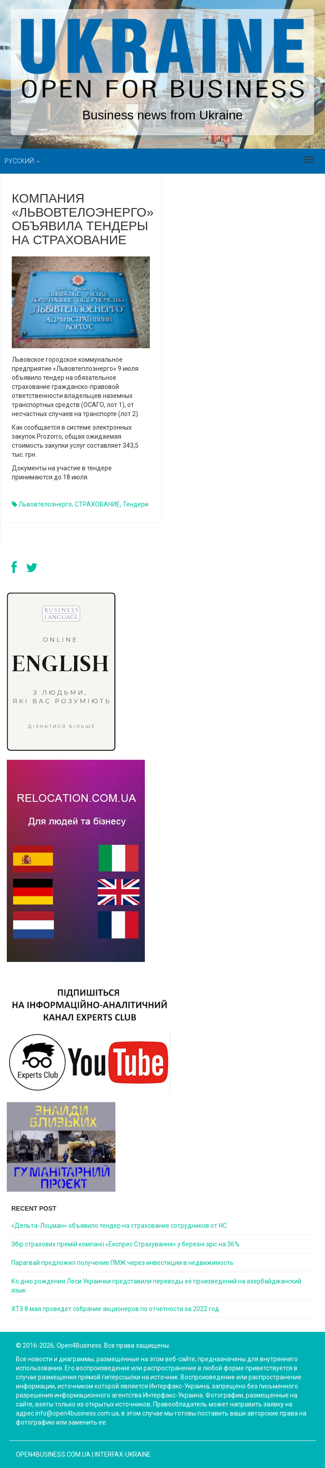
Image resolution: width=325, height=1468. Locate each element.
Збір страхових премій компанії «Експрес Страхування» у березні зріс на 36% (125, 1244)
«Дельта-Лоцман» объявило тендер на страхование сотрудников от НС (119, 1225)
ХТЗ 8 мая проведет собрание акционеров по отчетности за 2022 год (115, 1308)
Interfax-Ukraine (123, 1454)
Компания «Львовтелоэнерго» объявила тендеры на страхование (82, 219)
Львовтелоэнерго (45, 504)
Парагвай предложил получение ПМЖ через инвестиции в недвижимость (122, 1262)
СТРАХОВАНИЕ (97, 504)
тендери (135, 504)
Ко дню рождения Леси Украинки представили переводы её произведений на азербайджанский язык (156, 1286)
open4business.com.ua (53, 1454)
